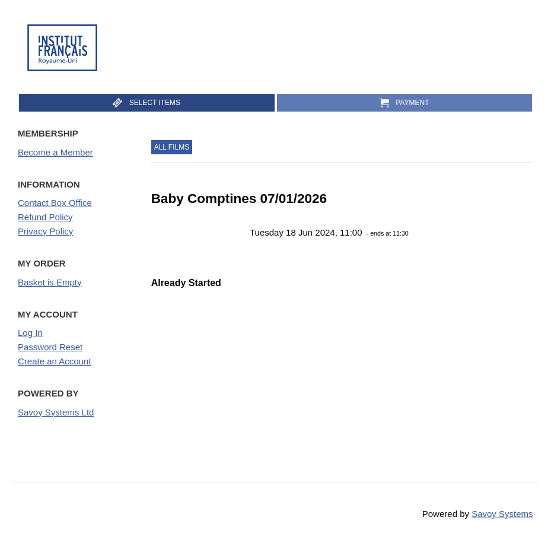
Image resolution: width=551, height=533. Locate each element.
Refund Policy (45, 217)
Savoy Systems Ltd (56, 412)
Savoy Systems (502, 514)
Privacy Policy (45, 231)
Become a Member (55, 152)
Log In (30, 333)
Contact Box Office (55, 203)
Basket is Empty (50, 282)
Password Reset (50, 347)
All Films (172, 147)
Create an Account (54, 361)
